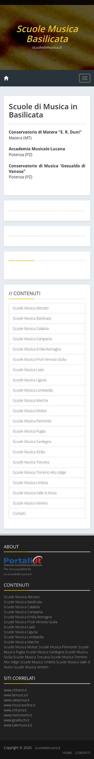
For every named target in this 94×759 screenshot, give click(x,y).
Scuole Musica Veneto (30, 503)
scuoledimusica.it (47, 747)
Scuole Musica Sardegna (32, 441)
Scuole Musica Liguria (29, 379)
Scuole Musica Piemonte (32, 421)
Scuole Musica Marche (30, 400)
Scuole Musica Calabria (31, 328)
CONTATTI (82, 752)
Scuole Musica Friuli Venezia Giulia (39, 359)
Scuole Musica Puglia (29, 431)
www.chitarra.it (15, 710)
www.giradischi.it (16, 720)
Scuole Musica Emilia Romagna (37, 349)
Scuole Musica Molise (30, 410)
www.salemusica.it (18, 725)
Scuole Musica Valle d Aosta (34, 492)
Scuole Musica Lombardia (33, 390)
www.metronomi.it (18, 715)
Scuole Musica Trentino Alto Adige (39, 472)
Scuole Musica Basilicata (32, 318)
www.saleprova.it (17, 700)
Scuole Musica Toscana (31, 462)
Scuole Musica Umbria (30, 482)
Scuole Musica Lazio (28, 369)
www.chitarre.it (15, 690)
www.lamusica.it (16, 695)
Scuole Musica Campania (32, 338)
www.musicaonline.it (19, 705)
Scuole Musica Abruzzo (31, 308)
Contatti (19, 513)
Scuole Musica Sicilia (29, 451)
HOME (67, 752)
